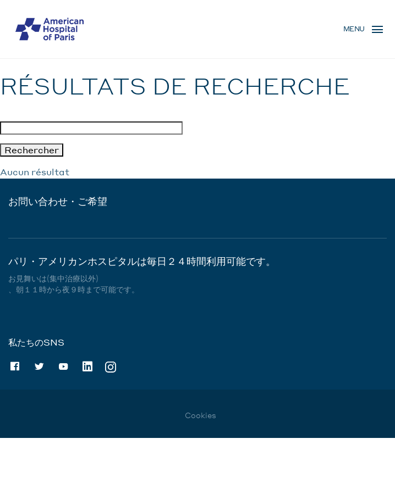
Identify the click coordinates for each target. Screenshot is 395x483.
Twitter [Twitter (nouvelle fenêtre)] (39, 366)
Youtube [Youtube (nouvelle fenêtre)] (63, 366)
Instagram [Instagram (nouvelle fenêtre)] (110, 366)
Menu (354, 29)
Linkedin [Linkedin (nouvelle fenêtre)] (87, 366)
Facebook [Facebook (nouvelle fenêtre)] (14, 366)
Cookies (200, 415)
